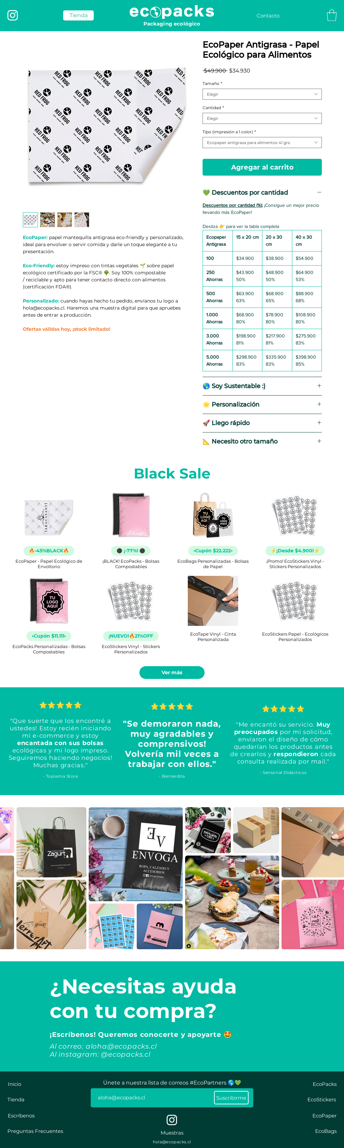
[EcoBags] (326, 1131)
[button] (332, 15)
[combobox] (262, 94)
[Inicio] (14, 1084)
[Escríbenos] (21, 1115)
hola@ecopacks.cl (172, 1141)
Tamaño (212, 83)
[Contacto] (268, 15)
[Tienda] (16, 1099)
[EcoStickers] (322, 1099)
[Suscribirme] (231, 1097)
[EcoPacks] (325, 1084)
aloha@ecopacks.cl (121, 1046)
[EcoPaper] (324, 1115)
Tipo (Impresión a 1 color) (229, 131)
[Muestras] (172, 1133)
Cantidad (213, 107)
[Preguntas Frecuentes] (35, 1131)
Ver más (172, 672)
